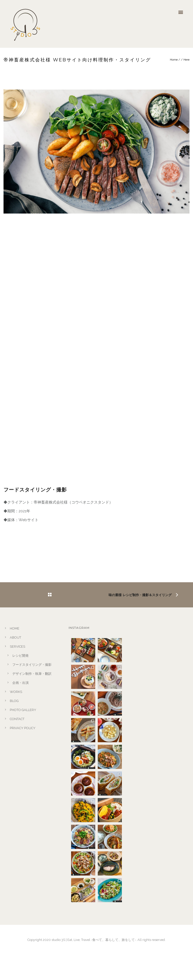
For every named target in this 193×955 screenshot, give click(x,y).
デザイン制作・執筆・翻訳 (32, 674)
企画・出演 (20, 683)
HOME (14, 628)
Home (174, 59)
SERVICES (17, 646)
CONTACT (17, 719)
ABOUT (15, 637)
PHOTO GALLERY (23, 710)
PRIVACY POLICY (22, 728)
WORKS (16, 692)
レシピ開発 (20, 655)
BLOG (14, 701)
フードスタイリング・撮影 (32, 665)
